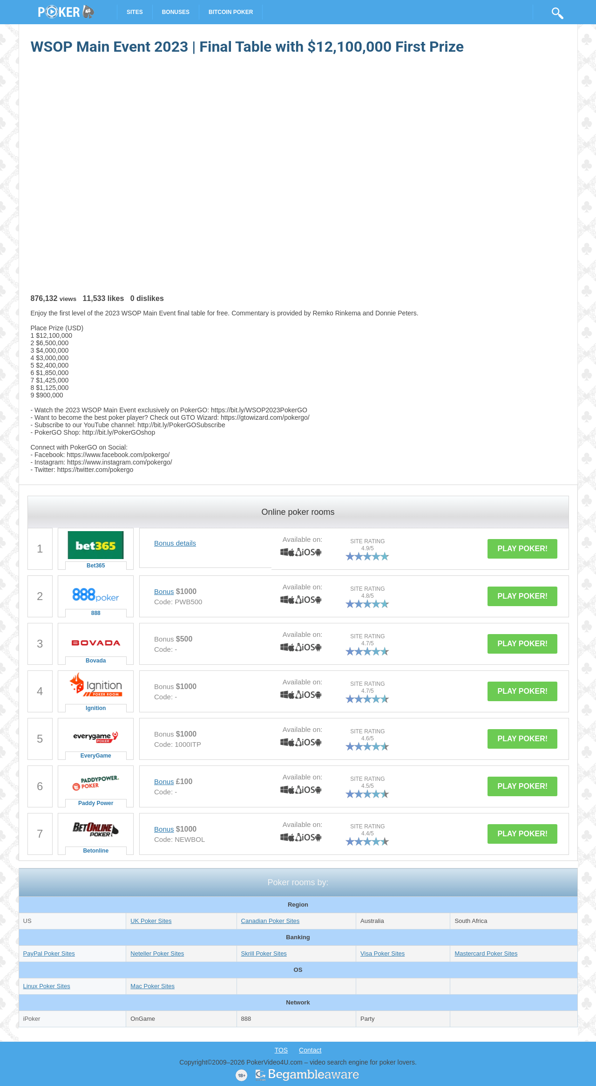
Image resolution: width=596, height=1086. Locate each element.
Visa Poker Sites (382, 953)
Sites (135, 12)
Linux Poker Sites (46, 986)
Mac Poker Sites (152, 986)
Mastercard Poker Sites (485, 953)
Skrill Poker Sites (264, 953)
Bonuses (176, 12)
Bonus (164, 591)
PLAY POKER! (522, 549)
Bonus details (175, 543)
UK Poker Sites (150, 920)
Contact (310, 1050)
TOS (281, 1050)
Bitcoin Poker (231, 12)
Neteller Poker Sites (157, 953)
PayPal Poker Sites (49, 953)
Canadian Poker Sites (270, 920)
